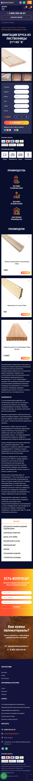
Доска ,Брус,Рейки (17, 537)
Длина (6, 96)
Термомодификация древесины (10, 710)
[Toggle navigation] (29, 2)
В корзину (25, 273)
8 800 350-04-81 (17, 13)
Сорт (5, 101)
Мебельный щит (17, 545)
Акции (3, 675)
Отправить (16, 607)
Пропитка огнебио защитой (9, 719)
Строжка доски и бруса (8, 716)
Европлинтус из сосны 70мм (16, 305)
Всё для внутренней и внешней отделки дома (17, 528)
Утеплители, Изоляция (17, 558)
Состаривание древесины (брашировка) (13, 704)
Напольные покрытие (17, 533)
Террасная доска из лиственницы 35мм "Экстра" (17, 348)
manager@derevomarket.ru (16, 646)
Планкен (3, 694)
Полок (3, 688)
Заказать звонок (16, 17)
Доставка (4, 672)
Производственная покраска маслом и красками (15, 707)
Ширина (6, 92)
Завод (5, 106)
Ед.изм (6, 110)
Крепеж (17, 549)
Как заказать (5, 678)
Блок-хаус (4, 691)
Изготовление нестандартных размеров (12, 713)
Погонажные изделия (17, 553)
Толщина (6, 87)
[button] (3, 77)
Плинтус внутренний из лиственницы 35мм (16, 263)
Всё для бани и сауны (17, 541)
